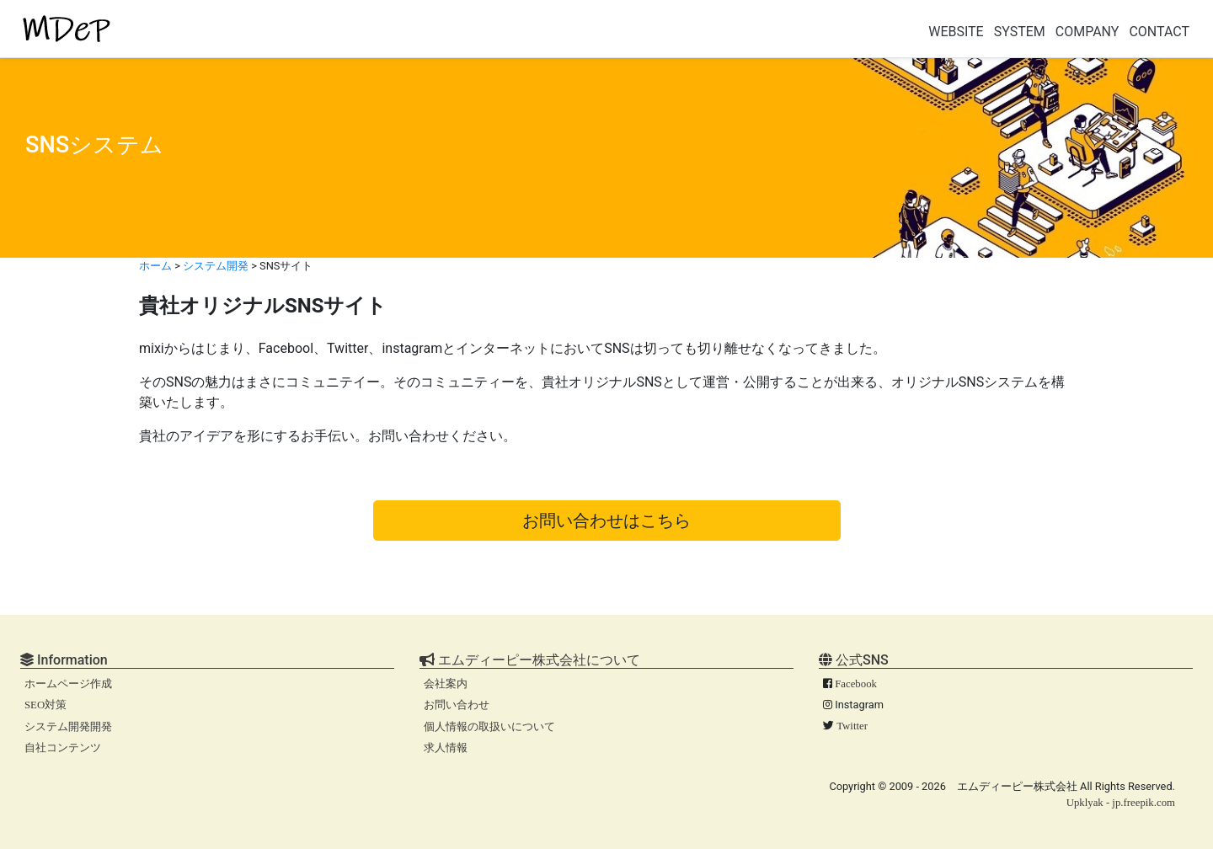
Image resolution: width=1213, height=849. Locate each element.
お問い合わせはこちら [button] (606, 520)
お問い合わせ (456, 705)
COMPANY (1087, 32)
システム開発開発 (68, 727)
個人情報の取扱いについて (489, 727)
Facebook (856, 684)
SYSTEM (1019, 32)
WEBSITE (956, 32)
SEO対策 (45, 705)
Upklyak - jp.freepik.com (1120, 803)
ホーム (155, 265)
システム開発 (215, 265)
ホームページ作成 (68, 684)
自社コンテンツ (62, 748)
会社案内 (446, 684)
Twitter (852, 726)
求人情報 (446, 748)
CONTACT (1159, 32)
